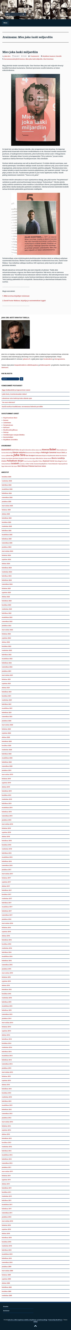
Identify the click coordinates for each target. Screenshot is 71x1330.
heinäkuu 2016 (7, 940)
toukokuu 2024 (7, 572)
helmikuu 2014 (7, 1060)
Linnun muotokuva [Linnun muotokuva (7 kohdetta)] (6, 458)
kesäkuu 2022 (6, 646)
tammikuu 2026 (7, 497)
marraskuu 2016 (7, 923)
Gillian (35, 1321)
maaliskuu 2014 (7, 1056)
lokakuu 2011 (6, 1175)
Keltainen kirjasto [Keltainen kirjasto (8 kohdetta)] (41, 455)
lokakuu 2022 (6, 634)
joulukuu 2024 (6, 547)
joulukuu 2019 (6, 770)
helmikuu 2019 (7, 812)
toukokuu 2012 (7, 1146)
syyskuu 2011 (6, 1180)
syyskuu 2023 (6, 592)
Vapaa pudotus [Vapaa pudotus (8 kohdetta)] (62, 463)
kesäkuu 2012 (6, 1142)
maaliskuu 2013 (7, 1105)
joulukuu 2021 (6, 671)
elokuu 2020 (6, 737)
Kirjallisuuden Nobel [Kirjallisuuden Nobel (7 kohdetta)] (53, 455)
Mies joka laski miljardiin (20, 52)
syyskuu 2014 (6, 1031)
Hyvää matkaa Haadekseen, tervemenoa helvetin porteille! (22, 406)
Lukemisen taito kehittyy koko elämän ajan (17, 398)
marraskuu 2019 (7, 774)
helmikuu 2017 (7, 911)
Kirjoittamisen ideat (10, 418)
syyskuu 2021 (6, 683)
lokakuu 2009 (6, 1275)
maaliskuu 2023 (7, 617)
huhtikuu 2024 (6, 576)
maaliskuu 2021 (7, 708)
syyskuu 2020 (6, 733)
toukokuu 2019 (7, 799)
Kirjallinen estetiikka (10, 440)
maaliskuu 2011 (7, 1204)
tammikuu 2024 (7, 584)
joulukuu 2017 (6, 869)
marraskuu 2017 (7, 874)
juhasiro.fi (26, 359)
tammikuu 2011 (7, 1213)
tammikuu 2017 (7, 915)
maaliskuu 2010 (7, 1254)
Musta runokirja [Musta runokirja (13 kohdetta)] (58, 458)
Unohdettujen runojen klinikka (14, 435)
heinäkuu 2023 (7, 601)
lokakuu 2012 (6, 1126)
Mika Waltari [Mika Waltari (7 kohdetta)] (39, 458)
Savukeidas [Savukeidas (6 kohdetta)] (22, 463)
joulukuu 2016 (6, 919)
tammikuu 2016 (7, 965)
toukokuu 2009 (7, 1295)
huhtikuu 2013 (6, 1101)
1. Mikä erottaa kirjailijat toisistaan (15, 296)
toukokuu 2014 (7, 1047)
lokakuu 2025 (6, 510)
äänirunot (4, 367)
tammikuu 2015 (7, 1014)
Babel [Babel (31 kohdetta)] (52, 449)
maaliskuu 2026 (7, 489)
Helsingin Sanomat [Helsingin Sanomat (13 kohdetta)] (49, 452)
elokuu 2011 (6, 1184)
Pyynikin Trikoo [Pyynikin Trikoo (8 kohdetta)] (38, 461)
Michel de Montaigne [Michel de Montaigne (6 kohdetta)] (30, 458)
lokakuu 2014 (6, 1027)
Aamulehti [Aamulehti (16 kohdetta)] (6, 449)
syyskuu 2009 (6, 1279)
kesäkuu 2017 (6, 894)
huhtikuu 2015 (6, 1002)
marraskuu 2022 (7, 630)
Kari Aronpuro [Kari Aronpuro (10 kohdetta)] (30, 455)
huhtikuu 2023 (6, 613)
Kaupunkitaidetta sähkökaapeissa (26, 365)
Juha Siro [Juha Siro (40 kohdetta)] (19, 455)
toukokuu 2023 (7, 609)
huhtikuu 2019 (6, 803)
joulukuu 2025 (6, 501)
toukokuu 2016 (7, 948)
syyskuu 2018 (6, 832)
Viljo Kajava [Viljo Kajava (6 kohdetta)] (14, 466)
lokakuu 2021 (6, 679)
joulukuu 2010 (6, 1217)
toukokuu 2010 (7, 1246)
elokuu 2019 (6, 787)
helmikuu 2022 (7, 663)
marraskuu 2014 (7, 1022)
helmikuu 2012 (7, 1159)
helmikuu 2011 (7, 1209)
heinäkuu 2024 (7, 568)
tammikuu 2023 (7, 621)
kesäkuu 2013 (6, 1093)
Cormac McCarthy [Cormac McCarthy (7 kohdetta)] (6, 452)
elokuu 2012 (6, 1134)
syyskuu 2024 (6, 559)
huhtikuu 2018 (6, 853)
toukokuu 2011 (7, 1196)
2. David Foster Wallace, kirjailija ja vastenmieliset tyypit (24, 301)
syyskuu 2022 (6, 638)
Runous (5, 420)
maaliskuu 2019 (7, 807)
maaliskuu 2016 (7, 956)
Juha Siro (7, 56)
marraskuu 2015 (7, 973)
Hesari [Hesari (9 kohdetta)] (59, 452)
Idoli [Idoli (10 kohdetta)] (63, 452)
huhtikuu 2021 (6, 704)
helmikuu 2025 (7, 539)
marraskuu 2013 (7, 1072)
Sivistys (6, 432)
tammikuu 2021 (7, 716)
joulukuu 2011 (6, 1167)
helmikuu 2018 (7, 861)
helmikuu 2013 (7, 1109)
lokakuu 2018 (6, 828)
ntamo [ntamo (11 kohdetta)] (3, 461)
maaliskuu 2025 (7, 534)
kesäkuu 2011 (6, 1192)
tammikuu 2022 (7, 667)
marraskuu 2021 (7, 675)
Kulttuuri (6, 427)
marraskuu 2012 (7, 1122)
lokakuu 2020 (6, 729)
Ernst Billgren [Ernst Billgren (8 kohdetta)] (36, 452)
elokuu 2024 (6, 563)
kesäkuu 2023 (6, 605)
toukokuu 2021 (7, 700)
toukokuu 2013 (7, 1097)
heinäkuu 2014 (7, 1039)
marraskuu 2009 (7, 1271)
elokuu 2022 (6, 642)
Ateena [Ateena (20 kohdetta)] (45, 449)
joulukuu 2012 (6, 1118)
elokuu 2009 (6, 1283)
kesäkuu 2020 (6, 745)
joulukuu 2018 (6, 820)
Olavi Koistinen (48, 59)
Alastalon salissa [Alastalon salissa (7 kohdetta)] (30, 450)
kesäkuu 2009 (6, 1291)
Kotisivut (6, 1311)
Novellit (59, 56)
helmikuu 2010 (7, 1258)
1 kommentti (34, 56)
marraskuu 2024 (7, 551)
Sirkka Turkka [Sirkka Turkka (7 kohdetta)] (29, 463)
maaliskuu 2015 (7, 1006)
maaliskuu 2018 (7, 857)
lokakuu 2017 (6, 878)
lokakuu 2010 (6, 1225)
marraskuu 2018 (7, 824)
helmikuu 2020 (7, 762)
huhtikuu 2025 (6, 530)
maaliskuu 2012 (7, 1155)
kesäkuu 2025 (6, 522)
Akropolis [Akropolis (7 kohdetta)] (22, 450)
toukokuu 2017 (7, 898)
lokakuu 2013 (6, 1076)
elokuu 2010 (6, 1233)
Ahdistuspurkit (45, 365)
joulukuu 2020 (6, 721)
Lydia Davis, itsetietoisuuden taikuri (14, 394)
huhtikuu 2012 (6, 1151)
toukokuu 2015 (7, 998)
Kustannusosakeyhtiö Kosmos (14, 59)
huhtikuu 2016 (6, 952)
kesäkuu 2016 (6, 944)
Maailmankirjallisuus (10, 430)
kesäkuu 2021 (6, 696)
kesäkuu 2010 (6, 1242)
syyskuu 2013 (6, 1080)
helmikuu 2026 (7, 493)
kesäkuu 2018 (6, 845)
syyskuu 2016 (6, 931)
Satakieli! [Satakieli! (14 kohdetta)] (15, 464)
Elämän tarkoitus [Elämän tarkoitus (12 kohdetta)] (19, 452)
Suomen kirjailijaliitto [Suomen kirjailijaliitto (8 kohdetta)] (41, 463)
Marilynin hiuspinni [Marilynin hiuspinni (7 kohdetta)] (18, 458)
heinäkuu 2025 (7, 518)
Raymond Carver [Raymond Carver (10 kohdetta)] (48, 461)
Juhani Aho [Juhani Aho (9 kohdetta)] (9, 455)
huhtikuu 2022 (6, 654)
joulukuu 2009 (6, 1266)
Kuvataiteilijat (8, 437)
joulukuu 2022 (6, 625)
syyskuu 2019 (6, 783)
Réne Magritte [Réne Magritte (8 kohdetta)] (59, 461)
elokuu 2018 (6, 836)
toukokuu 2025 (7, 526)
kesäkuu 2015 (6, 994)
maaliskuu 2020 (7, 758)
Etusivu (5, 1306)
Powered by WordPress (55, 1319)
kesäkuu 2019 (6, 795)
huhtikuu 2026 (6, 485)
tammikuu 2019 (7, 816)
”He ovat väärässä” (8, 402)
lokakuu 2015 (6, 977)
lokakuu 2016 (6, 927)
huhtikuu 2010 (6, 1250)
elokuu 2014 (6, 1035)
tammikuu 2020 (7, 766)
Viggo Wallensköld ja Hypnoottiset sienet (16, 390)
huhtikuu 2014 (6, 1051)
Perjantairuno (8, 425)
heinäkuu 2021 (7, 692)
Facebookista (48, 359)
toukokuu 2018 (7, 849)
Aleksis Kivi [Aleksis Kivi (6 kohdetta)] (38, 450)
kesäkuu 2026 (6, 477)
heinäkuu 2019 (7, 791)
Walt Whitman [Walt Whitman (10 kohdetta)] (23, 466)
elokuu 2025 (6, 514)
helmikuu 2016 (7, 960)
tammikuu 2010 (7, 1262)
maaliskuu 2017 (7, 907)
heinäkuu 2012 (7, 1138)
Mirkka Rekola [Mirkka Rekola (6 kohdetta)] (47, 458)
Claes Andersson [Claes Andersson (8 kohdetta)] (62, 450)
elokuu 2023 (6, 597)
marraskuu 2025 (7, 506)
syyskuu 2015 (6, 981)
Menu (5, 23)
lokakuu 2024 (6, 555)
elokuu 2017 (6, 886)
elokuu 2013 (6, 1085)
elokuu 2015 (6, 985)
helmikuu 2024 (7, 580)
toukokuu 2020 (7, 750)
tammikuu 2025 (7, 543)
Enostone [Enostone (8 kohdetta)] (29, 452)
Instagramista (60, 359)
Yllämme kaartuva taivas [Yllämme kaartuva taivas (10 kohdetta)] (37, 466)
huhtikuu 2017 (6, 903)
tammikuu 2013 (7, 1113)
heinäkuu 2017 (7, 890)
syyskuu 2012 (6, 1130)
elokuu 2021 (6, 688)
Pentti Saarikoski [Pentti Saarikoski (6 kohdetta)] (28, 461)
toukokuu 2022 (7, 650)
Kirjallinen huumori (49, 56)
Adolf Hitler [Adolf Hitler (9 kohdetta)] (15, 450)
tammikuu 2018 (7, 865)
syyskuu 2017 (6, 882)
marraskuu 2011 (7, 1171)
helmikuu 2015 (7, 1010)
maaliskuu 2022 (7, 659)
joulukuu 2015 (6, 969)
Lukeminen (7, 422)
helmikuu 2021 (7, 712)
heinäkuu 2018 (7, 840)
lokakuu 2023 (6, 588)
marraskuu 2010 (7, 1221)
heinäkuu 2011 (7, 1188)
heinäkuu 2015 (7, 989)
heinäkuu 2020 (7, 741)
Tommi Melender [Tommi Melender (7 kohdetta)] (53, 463)
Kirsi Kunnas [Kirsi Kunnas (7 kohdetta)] (63, 455)
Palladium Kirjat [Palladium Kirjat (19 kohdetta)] (15, 461)
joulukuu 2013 (6, 1068)
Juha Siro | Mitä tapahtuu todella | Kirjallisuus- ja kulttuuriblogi (27, 1319)
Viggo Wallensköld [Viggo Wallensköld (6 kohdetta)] (6, 466)
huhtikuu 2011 (6, 1200)
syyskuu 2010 (6, 1229)
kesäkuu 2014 (6, 1043)
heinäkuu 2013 (7, 1089)
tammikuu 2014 (7, 1064)
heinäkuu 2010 (7, 1237)
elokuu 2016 (6, 936)
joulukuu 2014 (6, 1018)
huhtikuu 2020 (6, 754)
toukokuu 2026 (7, 481)
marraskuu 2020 (7, 725)
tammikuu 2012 (7, 1163)
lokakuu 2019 (6, 779)
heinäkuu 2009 (7, 1287)
